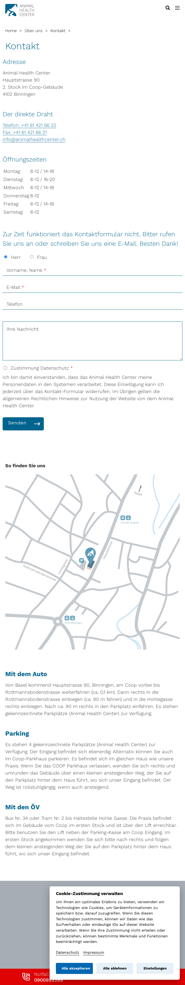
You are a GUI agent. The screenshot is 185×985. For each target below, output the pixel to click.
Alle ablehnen (114, 968)
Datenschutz (67, 952)
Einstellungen (155, 968)
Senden (17, 422)
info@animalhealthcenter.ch (34, 139)
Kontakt (57, 30)
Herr (13, 257)
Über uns (34, 30)
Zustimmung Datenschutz (38, 368)
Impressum (93, 952)
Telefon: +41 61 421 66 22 (29, 125)
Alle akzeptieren (76, 968)
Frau (38, 257)
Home (11, 30)
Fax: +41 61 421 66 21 (25, 132)
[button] (177, 8)
